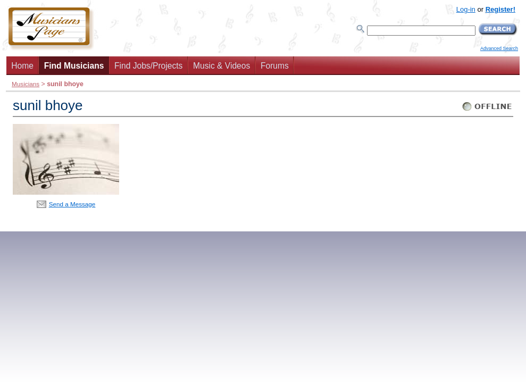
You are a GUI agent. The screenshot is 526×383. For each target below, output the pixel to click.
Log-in (465, 9)
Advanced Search (499, 48)
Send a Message (72, 204)
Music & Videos (221, 65)
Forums (275, 65)
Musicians (25, 83)
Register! (500, 9)
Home (22, 65)
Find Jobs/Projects (148, 65)
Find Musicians (74, 65)
